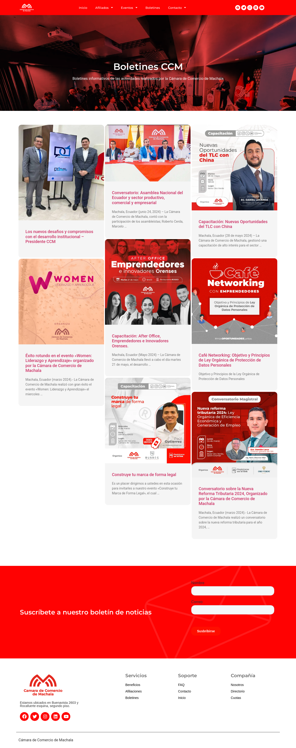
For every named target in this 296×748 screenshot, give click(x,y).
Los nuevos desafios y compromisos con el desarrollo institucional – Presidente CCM (59, 236)
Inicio (83, 7)
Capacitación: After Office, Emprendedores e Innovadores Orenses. (140, 340)
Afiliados (104, 7)
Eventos (129, 7)
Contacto (177, 7)
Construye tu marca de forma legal (144, 474)
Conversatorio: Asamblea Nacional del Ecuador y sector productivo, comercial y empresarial (147, 197)
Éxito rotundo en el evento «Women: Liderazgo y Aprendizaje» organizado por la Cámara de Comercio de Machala (59, 363)
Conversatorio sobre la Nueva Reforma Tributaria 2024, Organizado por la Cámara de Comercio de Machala (233, 496)
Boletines (152, 7)
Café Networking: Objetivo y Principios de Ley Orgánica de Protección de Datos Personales (234, 360)
